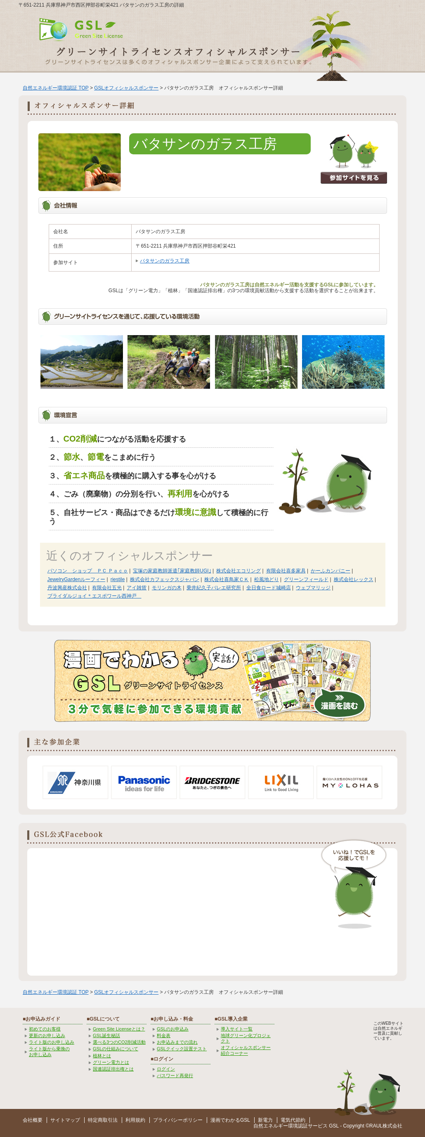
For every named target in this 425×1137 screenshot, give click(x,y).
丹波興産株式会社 (67, 588)
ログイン (166, 1068)
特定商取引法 (103, 1120)
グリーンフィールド (306, 579)
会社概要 (32, 1120)
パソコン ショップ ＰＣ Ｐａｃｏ (87, 571)
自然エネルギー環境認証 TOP (56, 88)
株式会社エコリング (238, 571)
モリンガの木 (167, 588)
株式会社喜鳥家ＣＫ (226, 579)
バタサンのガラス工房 (164, 261)
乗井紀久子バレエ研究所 (214, 588)
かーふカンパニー (330, 571)
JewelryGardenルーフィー (76, 579)
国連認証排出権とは (113, 1068)
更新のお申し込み (47, 1035)
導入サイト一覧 (237, 1028)
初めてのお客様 (45, 1028)
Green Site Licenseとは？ (119, 1028)
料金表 (163, 1035)
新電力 (265, 1120)
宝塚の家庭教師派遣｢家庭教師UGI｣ (172, 571)
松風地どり (266, 579)
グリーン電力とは (111, 1062)
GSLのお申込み (173, 1028)
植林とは (102, 1055)
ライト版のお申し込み (51, 1042)
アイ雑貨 (136, 588)
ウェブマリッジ (313, 588)
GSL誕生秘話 (106, 1035)
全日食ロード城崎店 (268, 588)
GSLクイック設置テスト (182, 1048)
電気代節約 (293, 1120)
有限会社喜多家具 (286, 571)
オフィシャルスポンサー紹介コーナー (246, 1050)
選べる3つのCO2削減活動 (119, 1042)
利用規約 (135, 1120)
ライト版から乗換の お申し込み (49, 1051)
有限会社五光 (107, 588)
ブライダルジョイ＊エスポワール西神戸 (94, 596)
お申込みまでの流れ (177, 1042)
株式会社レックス (353, 579)
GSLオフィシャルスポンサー (126, 88)
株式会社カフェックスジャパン (164, 579)
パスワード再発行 (175, 1075)
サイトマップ (65, 1120)
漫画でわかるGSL (230, 1120)
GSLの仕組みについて (115, 1048)
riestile (118, 579)
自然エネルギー (270, 1126)
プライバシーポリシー (178, 1120)
